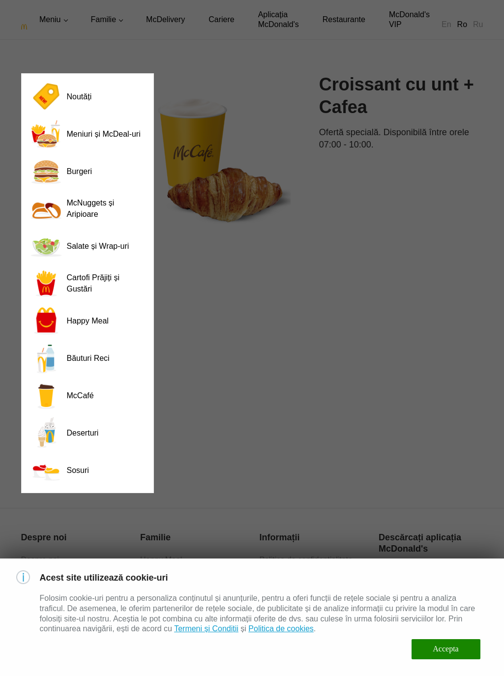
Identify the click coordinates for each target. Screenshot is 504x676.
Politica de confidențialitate (306, 560)
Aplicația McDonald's (278, 19)
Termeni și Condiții (206, 628)
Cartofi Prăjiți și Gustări (75, 283)
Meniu (50, 19)
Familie (104, 19)
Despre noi (40, 560)
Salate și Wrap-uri (79, 246)
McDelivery (165, 19)
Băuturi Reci (70, 358)
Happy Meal (69, 320)
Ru (478, 24)
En (446, 24)
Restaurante (344, 19)
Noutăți (61, 96)
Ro (462, 24)
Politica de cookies (281, 628)
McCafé (62, 395)
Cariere (221, 19)
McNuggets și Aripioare (72, 208)
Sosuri (59, 470)
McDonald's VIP (409, 19)
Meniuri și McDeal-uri (85, 133)
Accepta (445, 649)
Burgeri (61, 171)
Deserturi (64, 432)
